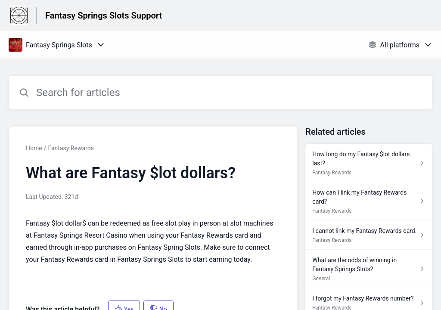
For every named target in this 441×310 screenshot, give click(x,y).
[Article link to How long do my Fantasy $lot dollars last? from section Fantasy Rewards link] (368, 163)
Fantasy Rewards (70, 148)
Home (34, 148)
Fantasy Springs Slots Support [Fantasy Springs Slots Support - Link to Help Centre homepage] (103, 15)
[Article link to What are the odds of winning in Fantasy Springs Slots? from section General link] (368, 269)
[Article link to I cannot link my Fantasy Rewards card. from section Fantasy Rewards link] (368, 235)
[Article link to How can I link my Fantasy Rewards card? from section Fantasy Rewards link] (368, 201)
